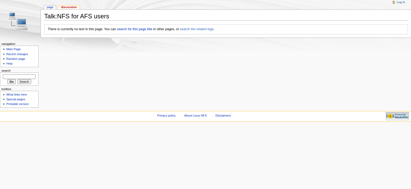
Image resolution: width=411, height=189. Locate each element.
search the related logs (197, 29)
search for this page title (134, 29)
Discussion (69, 7)
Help (9, 63)
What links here (16, 94)
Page (50, 7)
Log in (401, 2)
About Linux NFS (195, 115)
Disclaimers (223, 115)
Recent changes (17, 54)
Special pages (15, 99)
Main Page (13, 49)
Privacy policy (166, 115)
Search (6, 70)
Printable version (17, 104)
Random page (15, 58)
